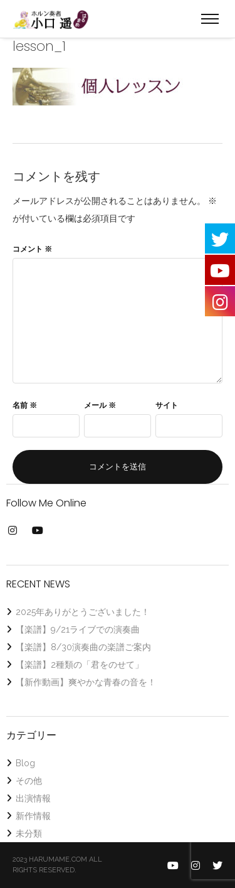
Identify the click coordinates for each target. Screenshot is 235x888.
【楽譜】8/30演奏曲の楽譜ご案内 (83, 647)
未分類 (29, 833)
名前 (25, 405)
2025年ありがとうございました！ (83, 612)
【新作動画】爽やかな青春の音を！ (86, 682)
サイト (166, 405)
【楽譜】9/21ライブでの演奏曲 (78, 629)
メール (100, 405)
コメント (32, 249)
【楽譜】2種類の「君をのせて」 (80, 665)
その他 (29, 781)
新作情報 (33, 816)
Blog (25, 763)
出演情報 (33, 798)
